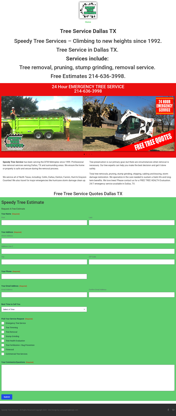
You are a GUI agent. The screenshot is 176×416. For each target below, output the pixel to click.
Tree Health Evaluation (15, 341)
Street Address (7, 236)
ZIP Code (92, 257)
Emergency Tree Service (16, 323)
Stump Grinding (12, 336)
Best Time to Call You (10, 304)
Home (88, 22)
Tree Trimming (12, 327)
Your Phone (10, 271)
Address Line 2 (7, 246)
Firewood (10, 349)
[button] (4, 124)
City (2, 257)
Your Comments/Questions (17, 362)
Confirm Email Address (97, 290)
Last (90, 217)
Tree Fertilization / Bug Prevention (20, 345)
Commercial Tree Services (16, 354)
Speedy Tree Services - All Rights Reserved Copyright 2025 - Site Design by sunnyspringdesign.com (39, 410)
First (3, 217)
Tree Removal (11, 332)
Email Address (7, 290)
